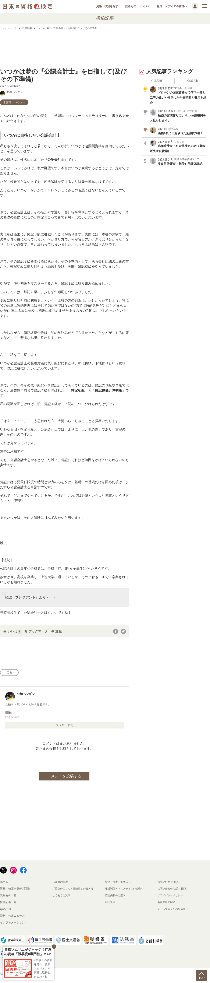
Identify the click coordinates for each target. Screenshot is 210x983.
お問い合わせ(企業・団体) (173, 890)
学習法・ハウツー (14, 102)
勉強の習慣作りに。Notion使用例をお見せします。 (178, 116)
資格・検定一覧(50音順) (15, 890)
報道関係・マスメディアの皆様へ (125, 890)
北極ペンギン (11, 91)
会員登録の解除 (167, 904)
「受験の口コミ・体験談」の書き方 (75, 890)
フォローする (64, 726)
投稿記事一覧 (8, 904)
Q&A (146, 6)
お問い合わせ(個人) (169, 883)
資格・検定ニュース (12, 917)
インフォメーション (12, 924)
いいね (12, 631)
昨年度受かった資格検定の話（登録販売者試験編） (178, 152)
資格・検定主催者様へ (119, 883)
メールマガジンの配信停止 (174, 911)
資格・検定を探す (107, 6)
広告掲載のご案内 (116, 897)
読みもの (130, 6)
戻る (10, 673)
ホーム (4, 883)
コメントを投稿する (64, 778)
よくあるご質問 (62, 897)
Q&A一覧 (5, 911)
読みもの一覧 (8, 897)
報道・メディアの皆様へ (172, 6)
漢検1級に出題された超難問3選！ (178, 134)
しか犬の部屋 (61, 883)
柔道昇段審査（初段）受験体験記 (178, 170)
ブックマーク (36, 631)
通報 (56, 631)
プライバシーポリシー (171, 897)
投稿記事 (192, 81)
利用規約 (110, 904)
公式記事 (157, 81)
